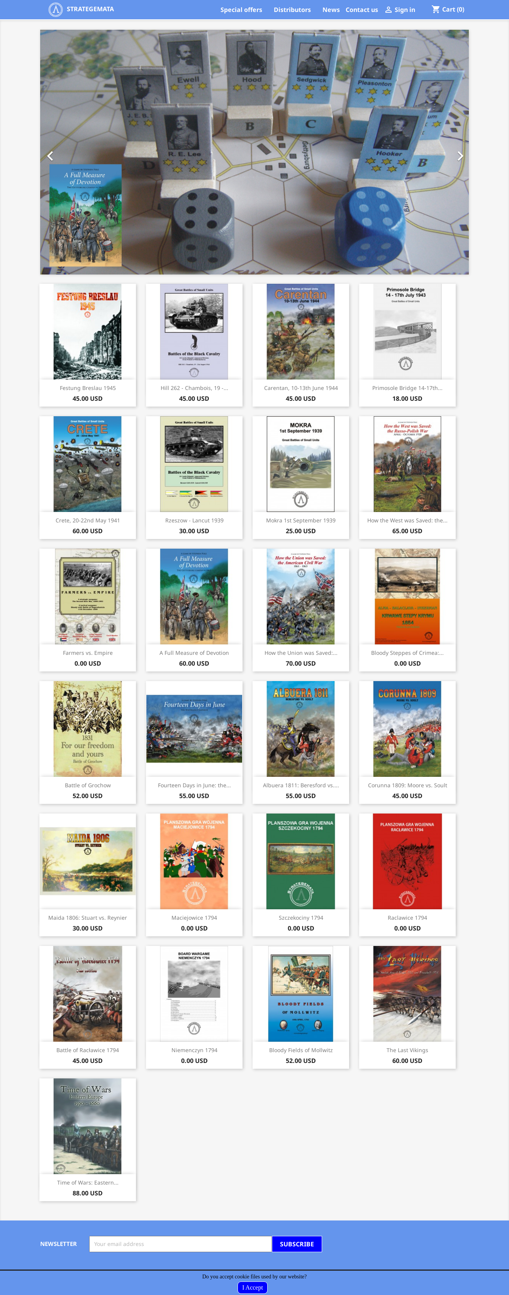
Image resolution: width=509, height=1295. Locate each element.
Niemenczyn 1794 (194, 1050)
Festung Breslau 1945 (88, 388)
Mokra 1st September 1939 (301, 520)
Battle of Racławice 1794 (87, 1050)
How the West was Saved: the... (407, 520)
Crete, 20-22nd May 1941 (88, 520)
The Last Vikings (407, 1050)
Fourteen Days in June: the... (194, 785)
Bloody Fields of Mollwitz (301, 1050)
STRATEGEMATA (81, 9)
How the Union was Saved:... (301, 652)
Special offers (241, 9)
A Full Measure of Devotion (194, 652)
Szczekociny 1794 (301, 917)
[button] (72, 152)
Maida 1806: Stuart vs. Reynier (87, 917)
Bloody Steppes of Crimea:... (407, 652)
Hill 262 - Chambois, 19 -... (194, 388)
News (331, 9)
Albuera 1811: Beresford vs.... (301, 785)
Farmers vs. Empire (88, 652)
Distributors (292, 9)
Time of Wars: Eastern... (88, 1182)
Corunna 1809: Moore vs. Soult (407, 785)
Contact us (362, 9)
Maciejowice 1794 (194, 917)
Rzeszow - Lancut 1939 (194, 520)
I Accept (252, 1287)
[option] (254, 152)
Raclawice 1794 (407, 917)
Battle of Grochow (88, 785)
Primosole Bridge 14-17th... (407, 388)
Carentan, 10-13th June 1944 (301, 388)
